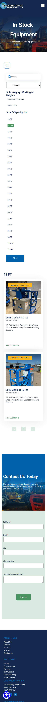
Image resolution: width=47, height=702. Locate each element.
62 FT (10, 206)
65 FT (10, 212)
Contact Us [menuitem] (8, 653)
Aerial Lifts (12, 105)
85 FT (10, 231)
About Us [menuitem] (8, 642)
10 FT (10, 119)
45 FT (10, 194)
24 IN (10, 150)
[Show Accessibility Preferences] (7, 695)
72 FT (10, 218)
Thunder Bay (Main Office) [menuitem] (14, 685)
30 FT (10, 169)
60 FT (10, 200)
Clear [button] (25, 113)
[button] (23, 3)
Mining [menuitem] (6, 663)
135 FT (10, 249)
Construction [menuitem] (9, 666)
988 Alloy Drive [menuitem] (10, 687)
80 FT (10, 225)
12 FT (10, 125)
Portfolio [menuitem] (7, 647)
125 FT (10, 243)
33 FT (10, 181)
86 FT (10, 237)
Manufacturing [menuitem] (10, 675)
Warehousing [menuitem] (9, 677)
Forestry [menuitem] (7, 669)
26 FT (10, 163)
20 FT (10, 144)
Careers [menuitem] (7, 645)
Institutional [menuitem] (9, 672)
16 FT (10, 132)
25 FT (10, 156)
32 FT (10, 175)
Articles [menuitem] (7, 650)
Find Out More (12, 345)
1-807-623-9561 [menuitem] (10, 690)
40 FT (10, 187)
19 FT (10, 138)
